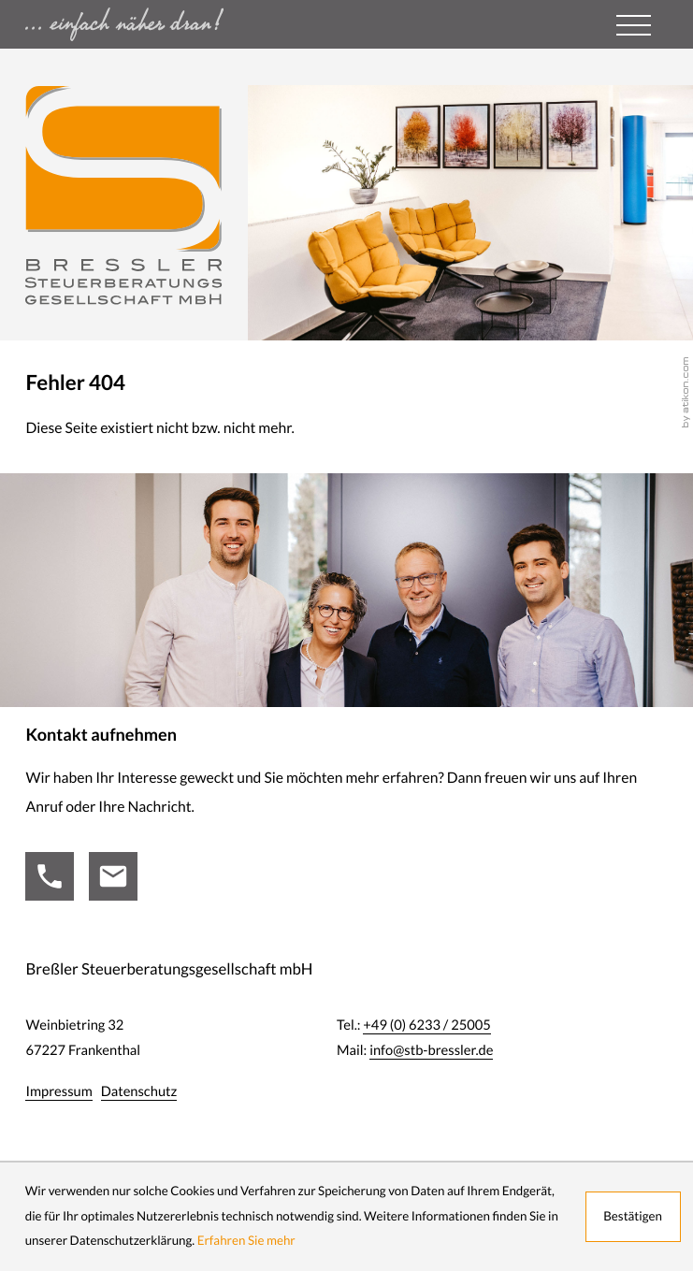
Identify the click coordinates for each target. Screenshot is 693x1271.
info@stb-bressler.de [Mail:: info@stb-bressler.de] (431, 1050)
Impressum (58, 1091)
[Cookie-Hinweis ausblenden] (633, 1217)
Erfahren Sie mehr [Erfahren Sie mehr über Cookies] (246, 1241)
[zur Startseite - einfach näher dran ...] (179, 24)
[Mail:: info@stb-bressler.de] (113, 876)
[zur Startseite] (123, 195)
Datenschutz (139, 1091)
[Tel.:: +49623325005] (49, 876)
